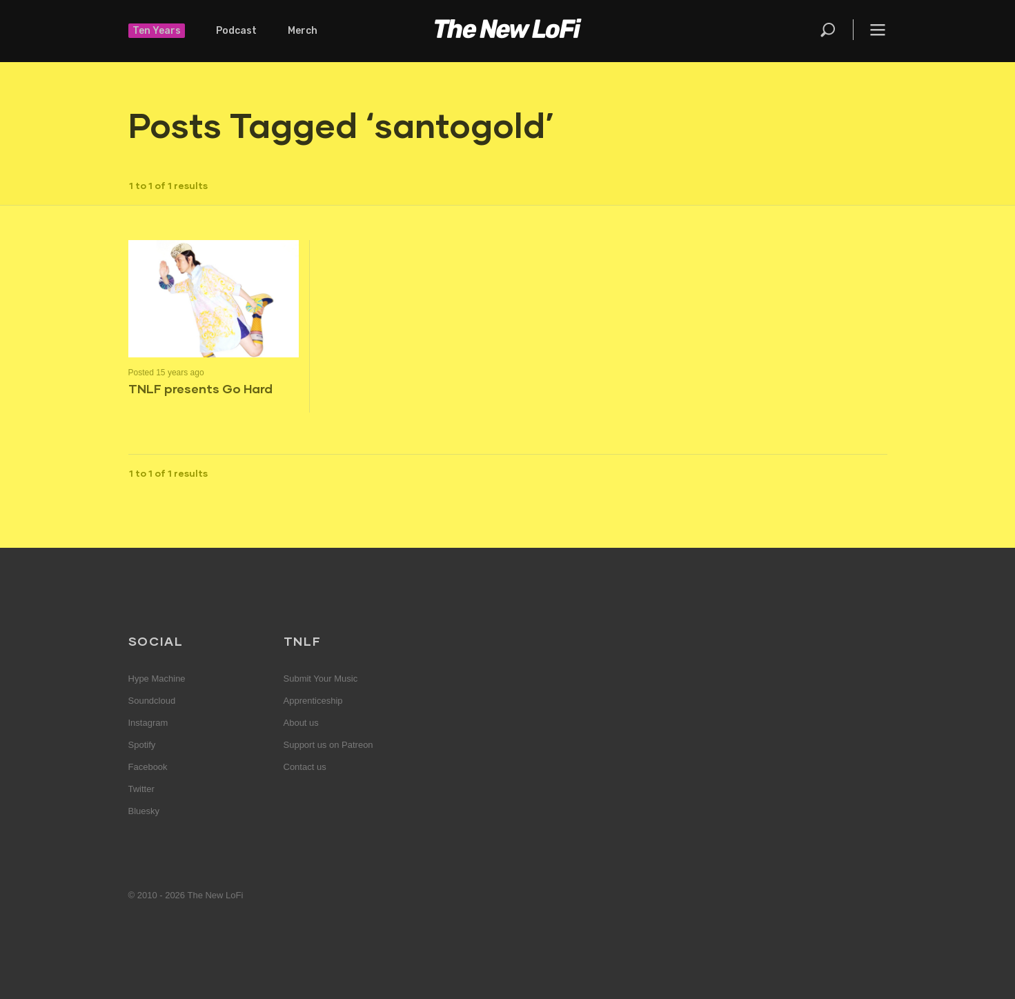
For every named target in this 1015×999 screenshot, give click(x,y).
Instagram (148, 723)
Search (828, 29)
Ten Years (156, 31)
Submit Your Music (321, 678)
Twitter (141, 789)
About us (301, 723)
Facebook (148, 767)
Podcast (236, 31)
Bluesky (144, 811)
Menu (877, 29)
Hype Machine (157, 678)
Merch (302, 31)
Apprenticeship (313, 700)
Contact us (305, 767)
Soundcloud (152, 700)
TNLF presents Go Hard (200, 388)
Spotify (142, 745)
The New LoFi (507, 31)
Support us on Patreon (328, 745)
